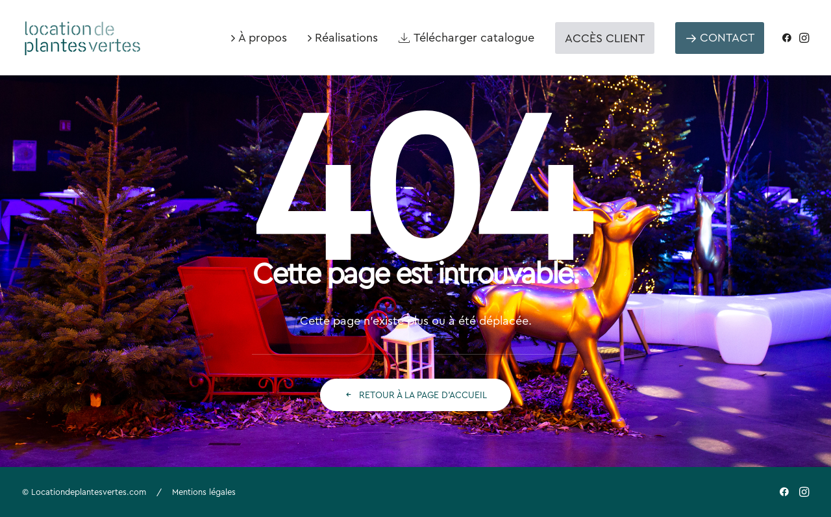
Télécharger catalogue (474, 37)
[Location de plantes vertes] (83, 32)
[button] (789, 37)
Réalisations (346, 37)
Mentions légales (204, 491)
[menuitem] (259, 37)
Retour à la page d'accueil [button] (415, 395)
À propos (262, 37)
